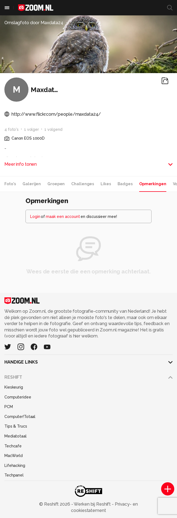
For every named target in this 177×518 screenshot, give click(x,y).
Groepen (56, 184)
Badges (125, 184)
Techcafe (13, 446)
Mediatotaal (15, 436)
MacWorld (13, 455)
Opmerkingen (152, 184)
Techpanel (14, 475)
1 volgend (53, 129)
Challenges (82, 184)
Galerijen (31, 184)
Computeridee (17, 397)
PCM (8, 407)
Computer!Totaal (19, 416)
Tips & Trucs (15, 426)
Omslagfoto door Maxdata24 (33, 22)
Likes (106, 184)
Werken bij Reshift (92, 504)
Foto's (10, 184)
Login (35, 216)
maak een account (63, 216)
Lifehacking (14, 465)
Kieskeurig (13, 387)
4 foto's (11, 129)
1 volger (31, 129)
